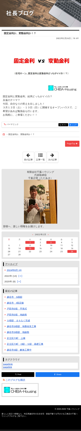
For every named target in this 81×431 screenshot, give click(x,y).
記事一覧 (40, 159)
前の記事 (29, 156)
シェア (74, 125)
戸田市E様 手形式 (17, 308)
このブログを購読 (15, 380)
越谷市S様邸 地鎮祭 (18, 332)
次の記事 (53, 156)
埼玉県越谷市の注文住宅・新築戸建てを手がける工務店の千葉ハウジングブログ (40, 13)
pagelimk (8, 364)
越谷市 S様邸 (14, 297)
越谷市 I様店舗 (15, 303)
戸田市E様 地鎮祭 (17, 314)
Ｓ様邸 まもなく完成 (18, 320)
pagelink (7, 367)
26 (72, 251)
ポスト (64, 125)
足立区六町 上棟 (16, 338)
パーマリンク (12, 124)
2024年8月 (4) (14, 270)
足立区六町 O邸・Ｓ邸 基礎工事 (25, 344)
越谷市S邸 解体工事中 (19, 350)
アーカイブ (11, 264)
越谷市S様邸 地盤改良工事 (21, 326)
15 (30, 248)
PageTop (71, 144)
